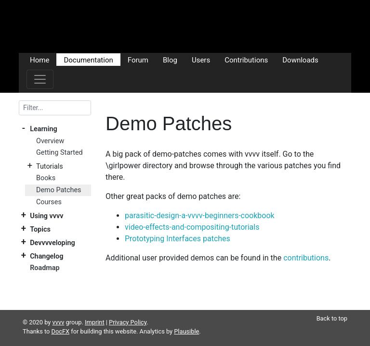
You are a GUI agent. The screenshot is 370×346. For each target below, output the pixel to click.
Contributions (246, 59)
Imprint (95, 310)
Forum (138, 59)
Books (45, 178)
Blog (170, 59)
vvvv (59, 310)
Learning (43, 129)
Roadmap (44, 268)
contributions (306, 257)
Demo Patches (58, 190)
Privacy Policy (127, 310)
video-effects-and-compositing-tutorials (192, 227)
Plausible (186, 319)
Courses (49, 202)
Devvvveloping (52, 242)
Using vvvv (46, 215)
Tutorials (49, 166)
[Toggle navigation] (39, 79)
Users (201, 59)
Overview (50, 141)
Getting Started (59, 152)
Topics (40, 229)
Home (39, 59)
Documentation (88, 59)
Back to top (332, 306)
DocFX (61, 319)
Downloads (300, 59)
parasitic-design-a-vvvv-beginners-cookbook (200, 215)
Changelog (46, 256)
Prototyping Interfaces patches (177, 238)
